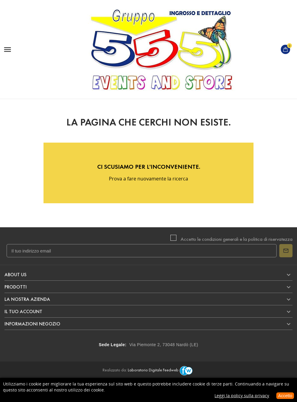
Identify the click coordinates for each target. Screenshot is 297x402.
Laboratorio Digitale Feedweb (161, 370)
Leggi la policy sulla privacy (241, 395)
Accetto (285, 395)
